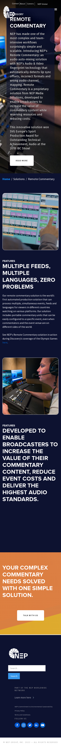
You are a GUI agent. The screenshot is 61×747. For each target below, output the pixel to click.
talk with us (30, 615)
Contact (15, 4)
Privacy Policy (20, 711)
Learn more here (23, 697)
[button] (23, 4)
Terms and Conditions (22, 715)
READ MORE (22, 160)
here (4, 342)
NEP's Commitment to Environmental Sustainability (34, 707)
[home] (8, 16)
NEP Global (42, 4)
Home (6, 179)
